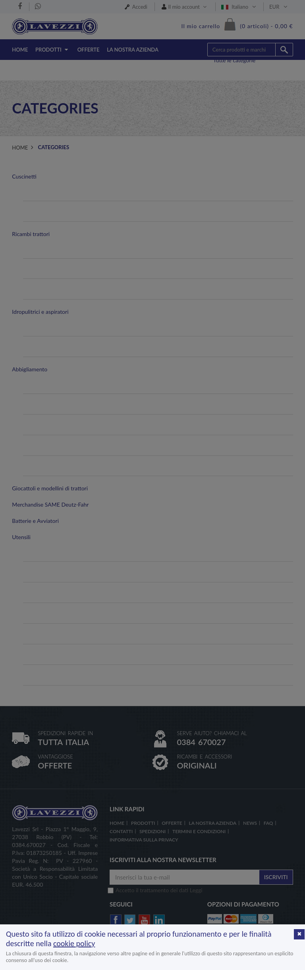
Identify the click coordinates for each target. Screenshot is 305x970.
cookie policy (74, 943)
